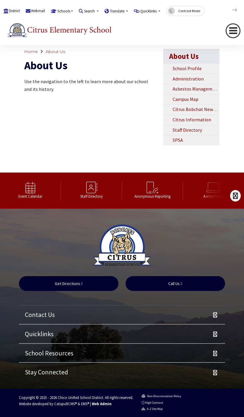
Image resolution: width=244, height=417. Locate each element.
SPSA (178, 140)
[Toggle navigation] (233, 31)
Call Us (175, 283)
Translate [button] (117, 11)
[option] (30, 191)
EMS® (85, 403)
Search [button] (90, 11)
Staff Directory (187, 130)
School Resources (49, 353)
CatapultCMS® (65, 403)
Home (31, 51)
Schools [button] (63, 11)
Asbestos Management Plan (196, 89)
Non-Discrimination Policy (161, 396)
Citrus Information (192, 120)
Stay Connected (46, 372)
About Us (55, 51)
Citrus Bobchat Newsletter (196, 109)
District (14, 10)
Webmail (38, 10)
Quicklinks (39, 334)
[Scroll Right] (235, 196)
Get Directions (69, 283)
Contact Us (40, 314)
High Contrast (154, 403)
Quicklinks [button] (149, 11)
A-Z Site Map (152, 409)
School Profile (187, 68)
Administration (188, 79)
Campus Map (185, 99)
